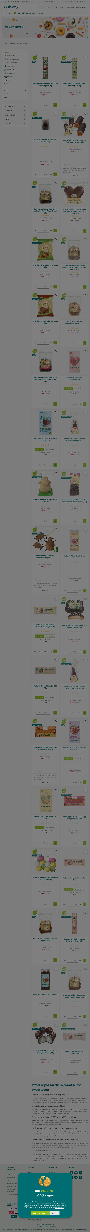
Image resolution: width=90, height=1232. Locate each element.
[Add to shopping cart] (55, 105)
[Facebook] (71, 1173)
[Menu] (5, 13)
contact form (37, 1219)
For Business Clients (12, 1194)
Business (40, 13)
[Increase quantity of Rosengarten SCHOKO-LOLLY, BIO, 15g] (80, 105)
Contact (30, 1172)
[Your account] (19, 13)
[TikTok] (80, 1177)
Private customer (31, 13)
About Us (9, 1174)
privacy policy (59, 1207)
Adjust (55, 1213)
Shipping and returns (13, 1183)
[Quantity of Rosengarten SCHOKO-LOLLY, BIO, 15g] (69, 105)
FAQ (8, 1180)
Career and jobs (11, 1186)
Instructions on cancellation (11, 1190)
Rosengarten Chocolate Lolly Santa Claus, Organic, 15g (45, 85)
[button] (25, 52)
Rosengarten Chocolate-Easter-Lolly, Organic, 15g (74, 85)
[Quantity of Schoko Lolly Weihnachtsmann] (40, 105)
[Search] (57, 7)
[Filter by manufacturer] (15, 107)
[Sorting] (76, 51)
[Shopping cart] (23, 13)
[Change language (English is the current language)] (10, 13)
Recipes (72, 7)
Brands (61, 7)
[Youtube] (76, 1173)
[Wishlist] (15, 13)
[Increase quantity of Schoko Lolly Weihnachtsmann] (51, 105)
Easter (84, 7)
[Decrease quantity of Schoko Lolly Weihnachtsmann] (36, 105)
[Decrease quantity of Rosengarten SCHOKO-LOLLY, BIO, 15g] (65, 105)
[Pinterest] (80, 1173)
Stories (67, 7)
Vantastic (78, 7)
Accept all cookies (40, 1213)
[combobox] (46, 7)
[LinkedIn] (76, 1177)
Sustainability (11, 1177)
